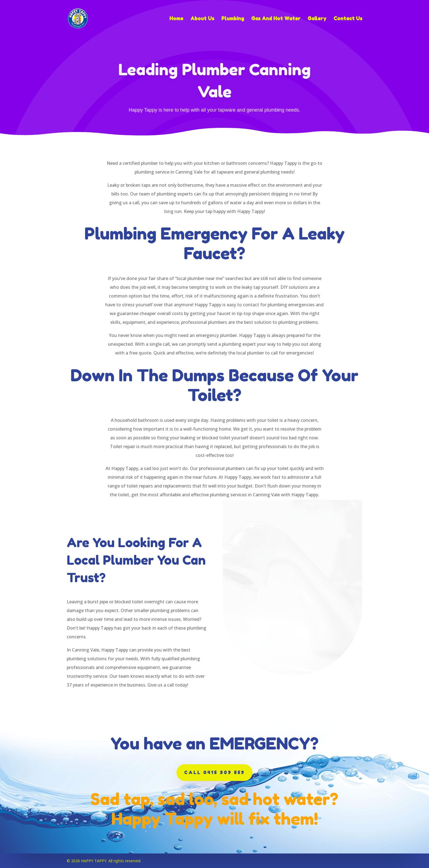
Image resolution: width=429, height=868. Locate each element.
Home (176, 18)
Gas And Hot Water (275, 18)
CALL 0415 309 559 (214, 772)
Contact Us (348, 18)
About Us (202, 18)
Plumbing (232, 18)
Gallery (317, 18)
